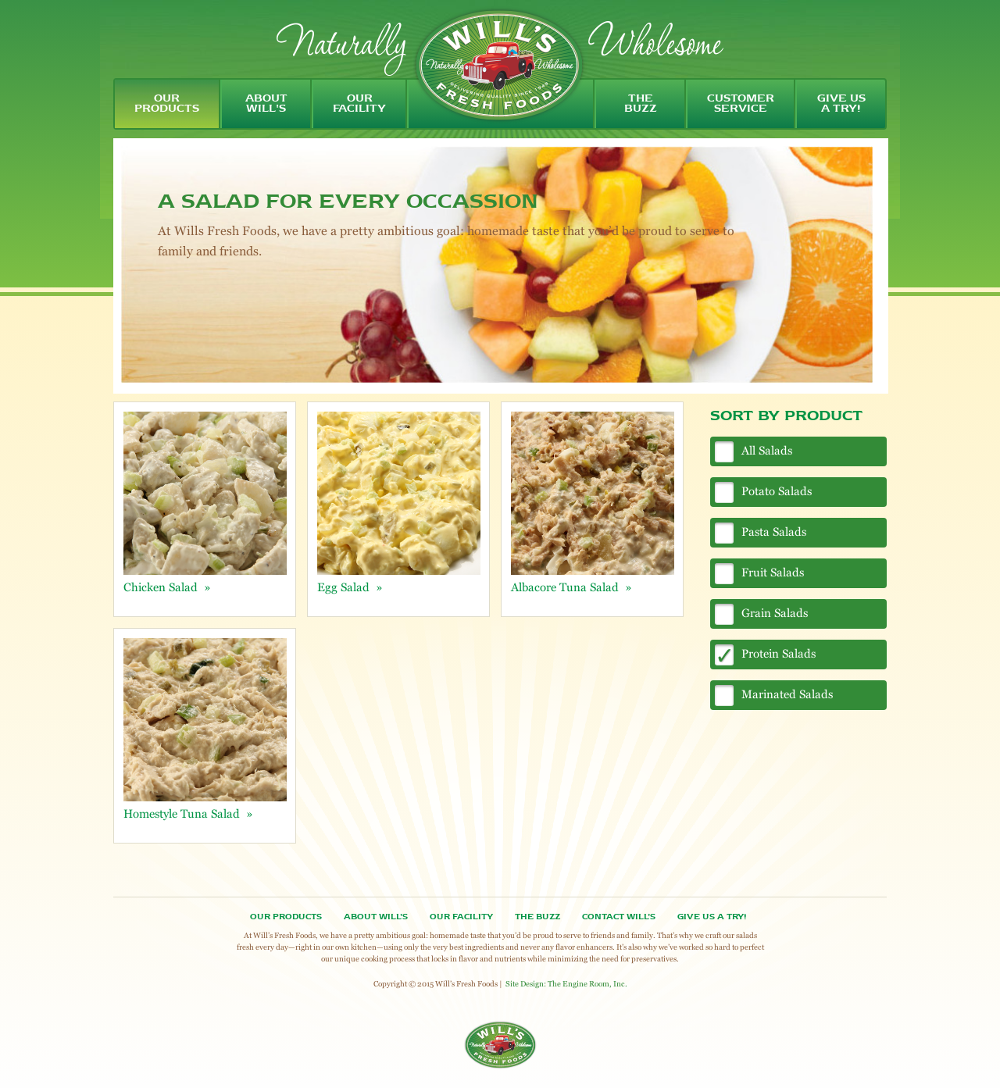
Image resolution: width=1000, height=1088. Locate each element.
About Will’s (376, 916)
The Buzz (537, 916)
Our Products (286, 916)
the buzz (640, 103)
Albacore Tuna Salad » (571, 587)
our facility (359, 103)
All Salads (766, 450)
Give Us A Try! (711, 916)
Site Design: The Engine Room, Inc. (566, 983)
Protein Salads (778, 653)
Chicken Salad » (167, 587)
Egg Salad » (350, 587)
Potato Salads (776, 491)
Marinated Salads (787, 694)
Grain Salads (774, 612)
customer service (740, 103)
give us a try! (841, 103)
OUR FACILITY (461, 916)
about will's (266, 103)
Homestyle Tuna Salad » (188, 813)
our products (166, 103)
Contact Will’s (618, 916)
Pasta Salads (773, 531)
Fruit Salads (772, 572)
